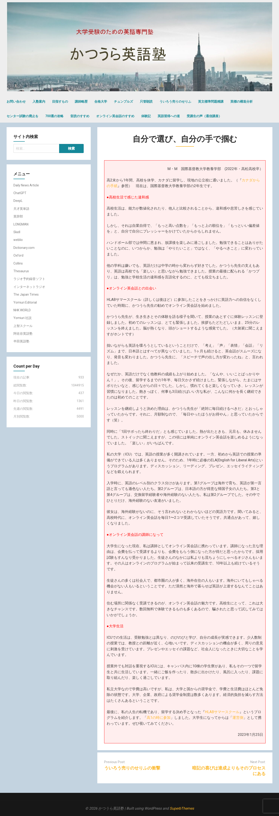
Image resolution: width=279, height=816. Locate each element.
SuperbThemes (182, 808)
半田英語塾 (21, 341)
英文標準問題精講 (211, 101)
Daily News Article (26, 185)
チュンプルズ (123, 101)
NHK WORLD (22, 310)
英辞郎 (18, 216)
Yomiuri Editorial (25, 302)
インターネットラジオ (29, 287)
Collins (18, 263)
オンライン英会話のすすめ (115, 116)
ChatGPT (19, 193)
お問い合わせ (16, 101)
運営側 (237, 717)
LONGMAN (20, 224)
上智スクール (23, 326)
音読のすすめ (79, 116)
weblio (18, 240)
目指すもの (60, 101)
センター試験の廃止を (22, 116)
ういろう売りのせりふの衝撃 (132, 768)
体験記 (146, 116)
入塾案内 (39, 101)
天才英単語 (21, 208)
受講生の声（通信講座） (204, 116)
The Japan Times (26, 294)
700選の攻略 (54, 116)
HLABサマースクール (222, 712)
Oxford (18, 255)
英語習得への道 (169, 116)
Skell (16, 232)
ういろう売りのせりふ (175, 101)
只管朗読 (146, 101)
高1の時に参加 (159, 717)
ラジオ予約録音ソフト (29, 279)
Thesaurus (21, 271)
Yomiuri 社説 (22, 318)
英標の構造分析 (241, 101)
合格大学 (100, 101)
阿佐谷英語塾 (23, 333)
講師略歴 (81, 101)
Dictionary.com (24, 248)
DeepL (18, 201)
